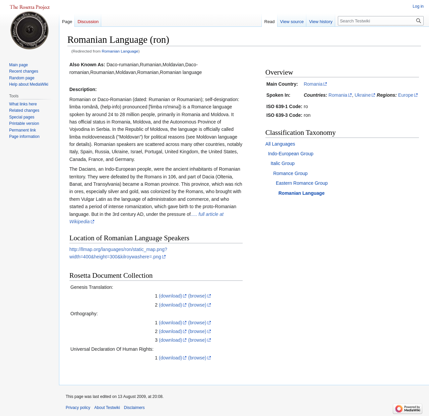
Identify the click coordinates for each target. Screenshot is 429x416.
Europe (405, 95)
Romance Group (290, 173)
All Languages (280, 144)
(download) (170, 296)
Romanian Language (120, 51)
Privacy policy (78, 407)
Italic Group (282, 163)
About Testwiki (107, 407)
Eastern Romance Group (302, 183)
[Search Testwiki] (381, 20)
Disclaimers (134, 407)
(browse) (197, 296)
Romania (313, 84)
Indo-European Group (290, 153)
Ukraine (363, 95)
